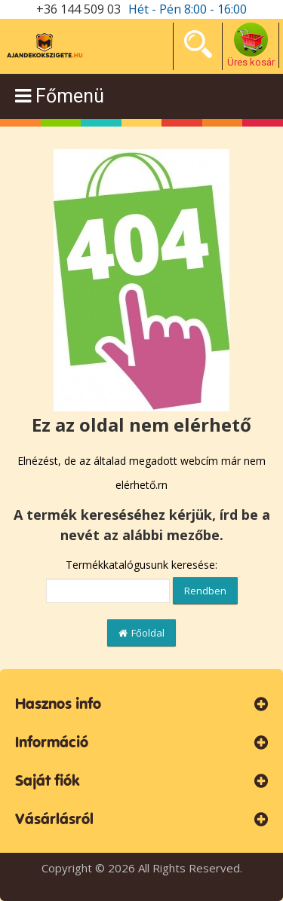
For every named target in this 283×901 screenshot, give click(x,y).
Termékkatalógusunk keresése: (141, 564)
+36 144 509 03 (78, 9)
